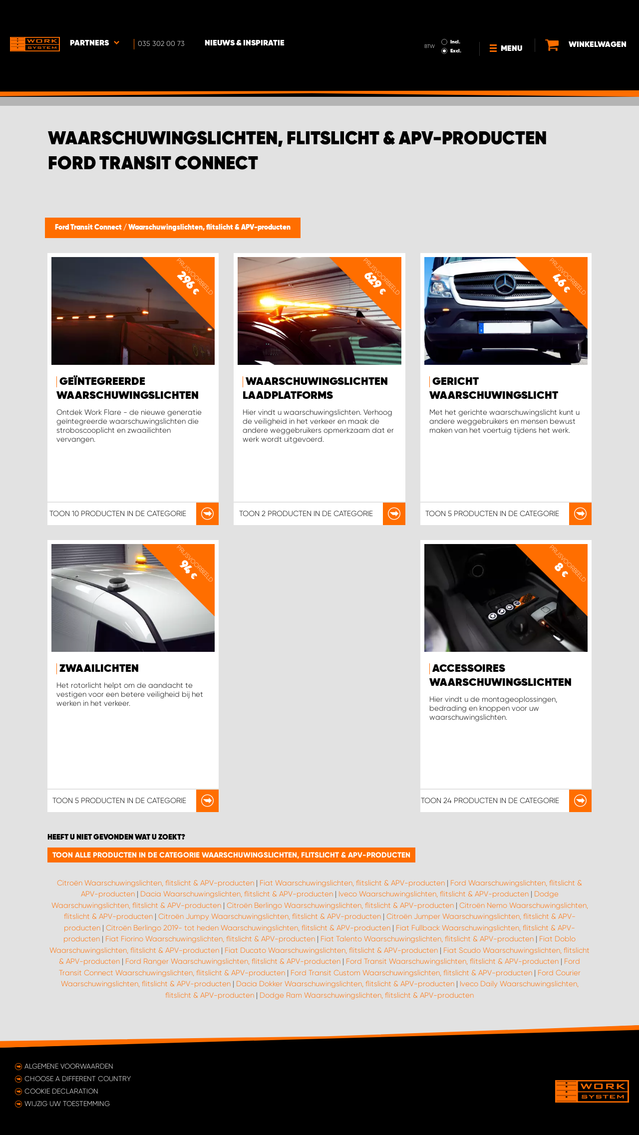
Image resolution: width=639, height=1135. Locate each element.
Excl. (455, 22)
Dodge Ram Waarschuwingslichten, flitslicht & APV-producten (367, 995)
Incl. (455, 13)
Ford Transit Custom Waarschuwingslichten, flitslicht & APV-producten (411, 972)
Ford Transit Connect (89, 227)
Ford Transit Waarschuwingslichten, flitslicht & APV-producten (452, 961)
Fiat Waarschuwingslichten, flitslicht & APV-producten (352, 882)
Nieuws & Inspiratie (245, 15)
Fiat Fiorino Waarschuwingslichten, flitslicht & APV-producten (210, 938)
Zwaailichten (99, 668)
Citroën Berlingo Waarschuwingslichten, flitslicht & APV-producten (340, 905)
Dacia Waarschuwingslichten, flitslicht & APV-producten (236, 893)
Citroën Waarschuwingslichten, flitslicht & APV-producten (155, 882)
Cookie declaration (61, 1091)
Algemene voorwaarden (68, 1066)
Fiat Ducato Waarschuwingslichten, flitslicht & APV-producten (331, 950)
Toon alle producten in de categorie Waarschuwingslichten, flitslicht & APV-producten (231, 855)
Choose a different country (77, 1079)
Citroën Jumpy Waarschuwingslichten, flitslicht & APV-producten (269, 916)
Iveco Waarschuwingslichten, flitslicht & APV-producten (433, 893)
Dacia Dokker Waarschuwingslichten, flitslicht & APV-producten (345, 983)
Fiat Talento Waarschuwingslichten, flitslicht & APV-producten (427, 938)
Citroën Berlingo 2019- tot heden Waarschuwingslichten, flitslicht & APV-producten (248, 927)
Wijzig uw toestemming (67, 1104)
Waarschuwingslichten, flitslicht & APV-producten (209, 227)
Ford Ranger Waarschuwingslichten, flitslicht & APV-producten (232, 961)
